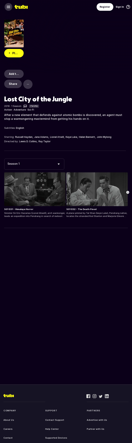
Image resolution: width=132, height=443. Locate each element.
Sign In (120, 6)
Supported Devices (56, 437)
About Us (8, 420)
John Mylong (104, 137)
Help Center (52, 429)
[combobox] (34, 164)
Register (105, 6)
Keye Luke (71, 137)
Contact (8, 437)
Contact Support (54, 420)
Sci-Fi (31, 109)
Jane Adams (41, 137)
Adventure (20, 109)
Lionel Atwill (57, 137)
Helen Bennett (87, 137)
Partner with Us (95, 429)
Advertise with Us (97, 420)
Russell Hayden (24, 137)
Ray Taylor (44, 141)
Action (8, 109)
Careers (8, 429)
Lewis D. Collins (28, 141)
